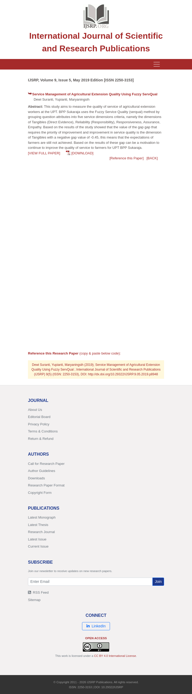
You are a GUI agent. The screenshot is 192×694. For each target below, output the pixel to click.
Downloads (36, 478)
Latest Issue (37, 539)
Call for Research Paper (46, 464)
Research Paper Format (46, 485)
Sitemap (34, 600)
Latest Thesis (38, 525)
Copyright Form (40, 493)
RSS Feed (38, 592)
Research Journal (41, 532)
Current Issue (38, 546)
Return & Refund (41, 439)
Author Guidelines (41, 471)
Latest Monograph (42, 517)
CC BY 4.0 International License (115, 655)
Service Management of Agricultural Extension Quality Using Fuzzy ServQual (94, 94)
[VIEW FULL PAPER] (44, 153)
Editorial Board (39, 417)
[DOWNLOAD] (82, 153)
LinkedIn (96, 626)
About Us (35, 410)
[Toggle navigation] (156, 64)
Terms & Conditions (43, 431)
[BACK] (152, 158)
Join (158, 581)
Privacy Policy (38, 424)
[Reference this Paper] (126, 158)
